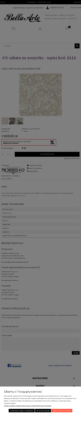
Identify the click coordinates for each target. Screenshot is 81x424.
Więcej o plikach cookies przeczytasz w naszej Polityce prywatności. (28, 406)
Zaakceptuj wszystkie (62, 411)
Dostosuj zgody (43, 411)
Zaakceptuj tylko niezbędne (21, 411)
